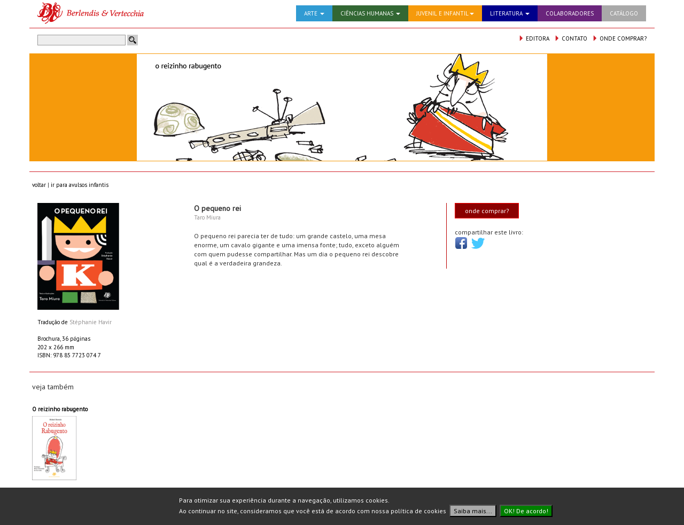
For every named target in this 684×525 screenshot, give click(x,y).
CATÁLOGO (624, 13)
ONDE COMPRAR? (619, 38)
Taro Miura (207, 217)
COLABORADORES (570, 13)
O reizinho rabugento (60, 409)
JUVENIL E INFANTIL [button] (445, 13)
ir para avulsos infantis (79, 185)
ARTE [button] (314, 13)
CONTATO (570, 38)
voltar (39, 185)
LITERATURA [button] (510, 13)
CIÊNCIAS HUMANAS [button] (370, 13)
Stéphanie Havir (90, 322)
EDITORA (533, 38)
